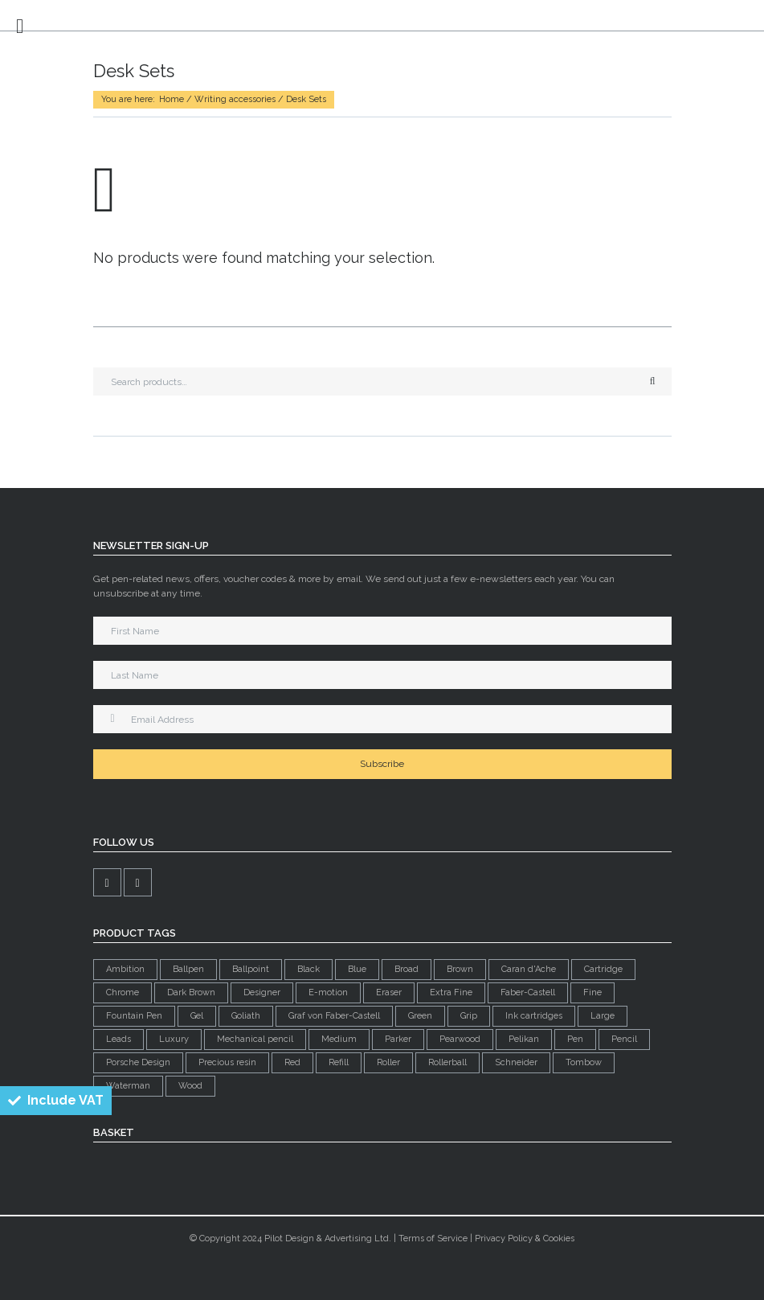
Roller (388, 1062)
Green (420, 1016)
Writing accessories (235, 99)
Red (292, 1062)
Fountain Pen (134, 1016)
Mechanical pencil (255, 1039)
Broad (406, 969)
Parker (398, 1039)
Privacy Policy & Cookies (524, 1238)
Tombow (584, 1062)
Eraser (389, 992)
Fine (592, 992)
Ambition (125, 969)
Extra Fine (451, 992)
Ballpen (188, 969)
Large (602, 1016)
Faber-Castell (527, 992)
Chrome (122, 992)
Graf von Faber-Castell (334, 1016)
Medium (339, 1039)
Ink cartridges (533, 1016)
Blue (357, 969)
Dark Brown (191, 992)
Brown (460, 969)
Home (171, 99)
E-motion (328, 992)
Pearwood (459, 1039)
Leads (118, 1039)
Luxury (174, 1039)
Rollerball (447, 1062)
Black (308, 969)
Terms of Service (433, 1238)
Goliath (245, 1016)
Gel (196, 1016)
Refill (339, 1062)
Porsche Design (138, 1062)
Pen (575, 1039)
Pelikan (524, 1039)
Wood (190, 1086)
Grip (468, 1016)
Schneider (516, 1062)
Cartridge (603, 969)
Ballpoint (250, 969)
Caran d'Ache (528, 969)
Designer (261, 992)
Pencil (624, 1039)
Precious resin (227, 1062)
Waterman (128, 1086)
